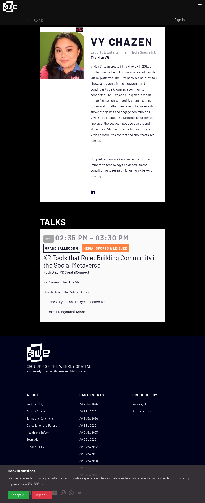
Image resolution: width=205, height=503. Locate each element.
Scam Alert (34, 439)
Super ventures (141, 411)
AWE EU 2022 (87, 439)
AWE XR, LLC (140, 404)
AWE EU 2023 (87, 425)
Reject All (42, 495)
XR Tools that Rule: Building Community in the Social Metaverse (100, 261)
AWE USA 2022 (88, 446)
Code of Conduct (37, 411)
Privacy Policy (35, 446)
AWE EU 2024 (87, 411)
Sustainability (35, 404)
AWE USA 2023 (88, 432)
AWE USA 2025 (88, 404)
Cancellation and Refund (42, 425)
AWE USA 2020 (88, 460)
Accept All (18, 495)
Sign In (179, 19)
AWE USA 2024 (88, 418)
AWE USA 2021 (88, 453)
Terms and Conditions (40, 418)
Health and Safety (38, 432)
